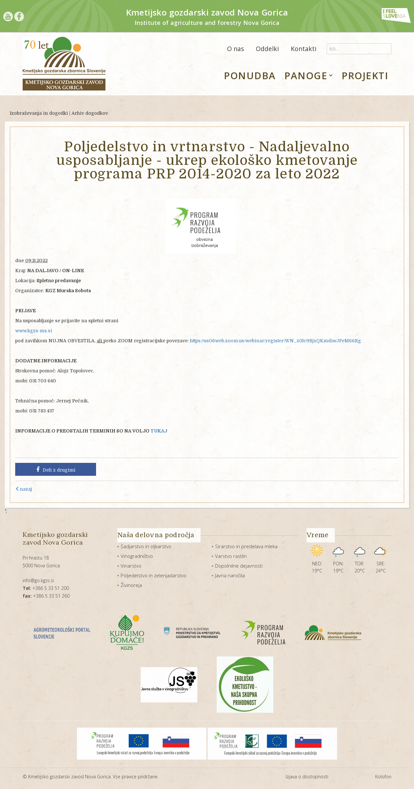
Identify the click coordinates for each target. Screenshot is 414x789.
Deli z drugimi (55, 470)
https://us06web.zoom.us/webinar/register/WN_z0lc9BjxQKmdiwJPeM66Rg (275, 340)
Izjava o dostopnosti (307, 776)
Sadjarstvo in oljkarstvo (146, 546)
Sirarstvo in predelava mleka (246, 546)
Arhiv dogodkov (89, 113)
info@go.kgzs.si (38, 580)
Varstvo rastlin (231, 556)
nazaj (23, 489)
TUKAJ (158, 430)
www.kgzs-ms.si (33, 330)
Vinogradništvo (137, 556)
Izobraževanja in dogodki (39, 113)
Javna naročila (230, 575)
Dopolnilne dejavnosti (239, 565)
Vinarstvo (131, 565)
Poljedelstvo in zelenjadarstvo (153, 575)
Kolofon (383, 776)
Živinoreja (131, 585)
